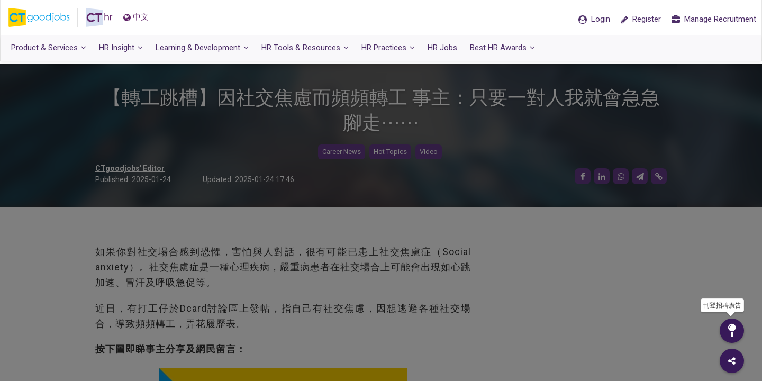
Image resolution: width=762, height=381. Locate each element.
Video (429, 152)
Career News (341, 152)
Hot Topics (390, 152)
